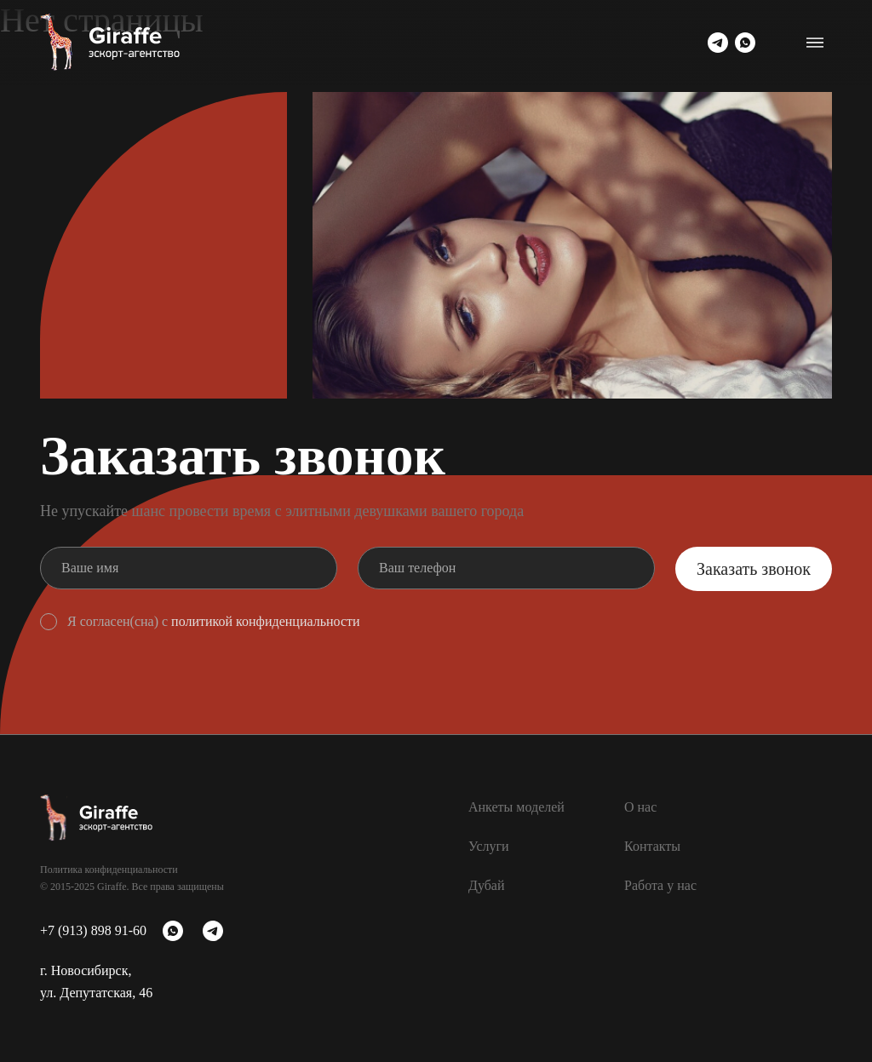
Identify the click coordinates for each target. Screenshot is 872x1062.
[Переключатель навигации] (815, 43)
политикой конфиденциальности (265, 621)
